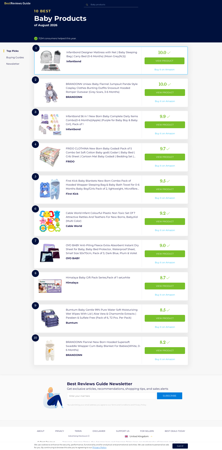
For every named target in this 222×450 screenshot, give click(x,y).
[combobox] (111, 4)
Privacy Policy (99, 447)
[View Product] (111, 60)
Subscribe (169, 395)
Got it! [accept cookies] (180, 446)
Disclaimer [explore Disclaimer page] (99, 431)
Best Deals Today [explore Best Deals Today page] (175, 431)
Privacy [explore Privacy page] (59, 431)
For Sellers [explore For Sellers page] (147, 431)
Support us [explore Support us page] (122, 431)
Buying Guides (15, 57)
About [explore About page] (40, 431)
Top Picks (13, 51)
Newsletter (12, 63)
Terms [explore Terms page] (78, 431)
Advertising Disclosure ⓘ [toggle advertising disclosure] (78, 436)
